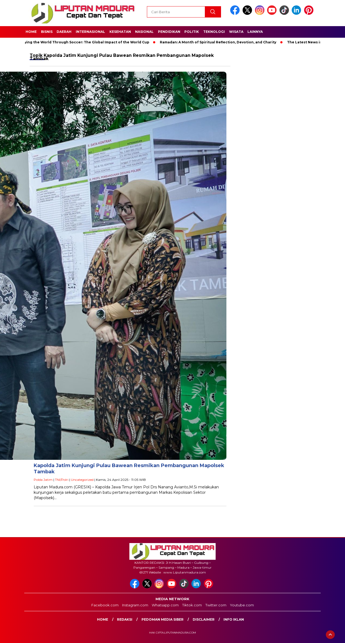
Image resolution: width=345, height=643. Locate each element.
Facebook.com (105, 605)
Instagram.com (135, 605)
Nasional (144, 32)
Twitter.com (215, 605)
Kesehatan (120, 32)
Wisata (236, 32)
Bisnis (47, 32)
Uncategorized (82, 480)
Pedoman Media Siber (163, 619)
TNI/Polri (61, 480)
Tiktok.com (192, 605)
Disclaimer (204, 619)
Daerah (64, 32)
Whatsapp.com (165, 605)
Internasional (90, 32)
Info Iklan (233, 619)
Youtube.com (242, 605)
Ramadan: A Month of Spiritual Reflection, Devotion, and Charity (220, 42)
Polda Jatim (43, 480)
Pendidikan (169, 32)
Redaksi (124, 619)
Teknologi (214, 32)
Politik (191, 32)
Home (31, 32)
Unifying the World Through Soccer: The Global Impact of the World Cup (85, 42)
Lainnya (255, 32)
